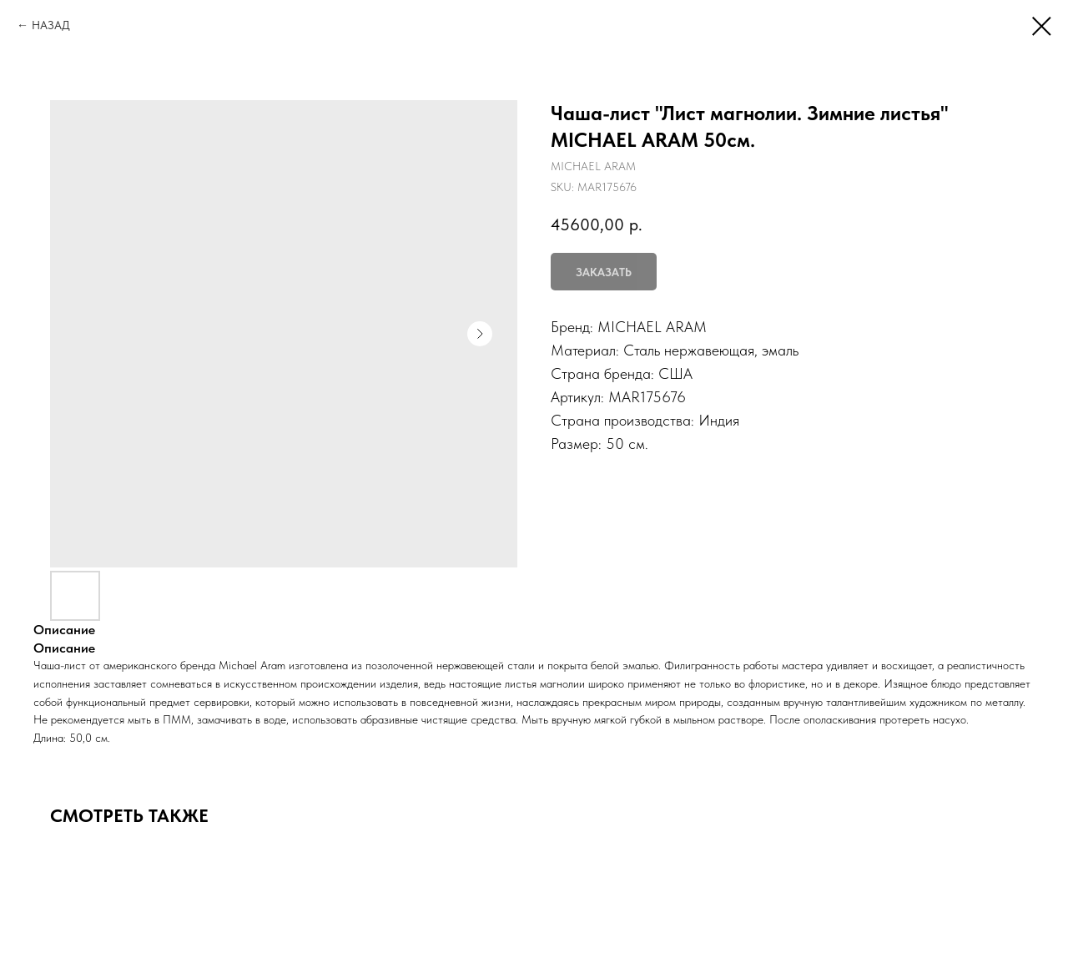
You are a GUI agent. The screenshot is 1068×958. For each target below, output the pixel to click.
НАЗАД (51, 25)
